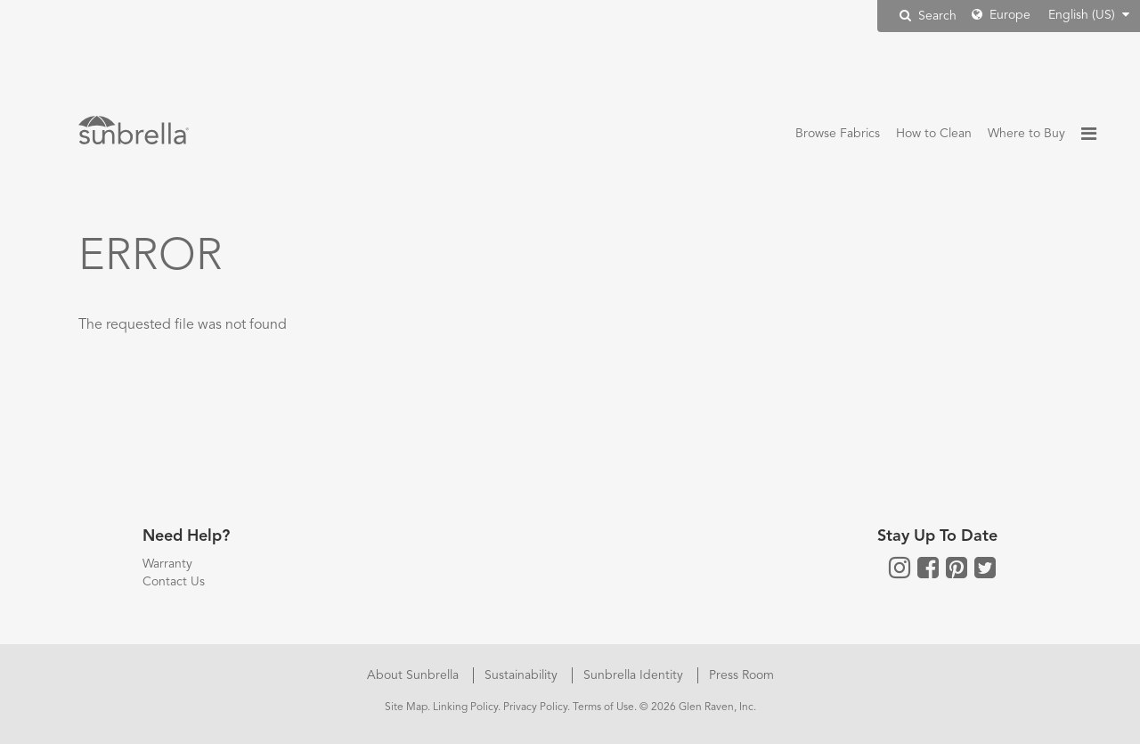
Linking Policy (465, 707)
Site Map (406, 707)
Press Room (741, 675)
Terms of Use (603, 707)
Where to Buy (1026, 133)
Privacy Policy (535, 707)
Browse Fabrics (837, 133)
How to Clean (934, 133)
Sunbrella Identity (635, 675)
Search (928, 15)
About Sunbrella (414, 675)
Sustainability (522, 675)
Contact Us (173, 582)
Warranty (167, 564)
